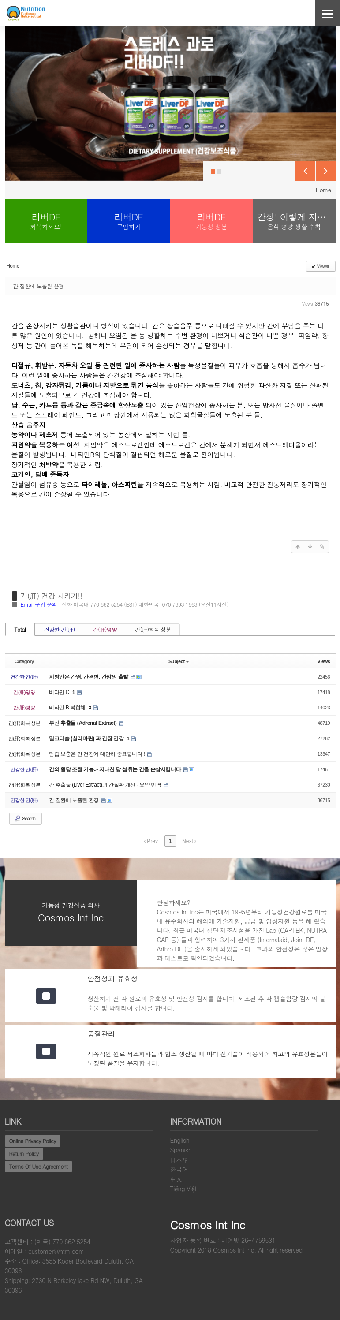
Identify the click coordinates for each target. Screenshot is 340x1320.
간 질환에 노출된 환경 (38, 286)
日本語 (179, 1159)
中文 (176, 1179)
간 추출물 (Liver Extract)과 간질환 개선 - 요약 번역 (105, 785)
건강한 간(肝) (59, 629)
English (180, 1140)
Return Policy (24, 1153)
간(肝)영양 (105, 629)
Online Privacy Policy (32, 1141)
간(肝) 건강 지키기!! (51, 596)
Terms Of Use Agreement (38, 1166)
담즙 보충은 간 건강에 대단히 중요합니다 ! (97, 754)
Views (324, 661)
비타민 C (60, 692)
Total (20, 629)
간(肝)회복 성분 (153, 629)
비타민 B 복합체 (68, 708)
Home (323, 190)
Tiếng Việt (183, 1188)
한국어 (179, 1169)
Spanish (181, 1149)
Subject (178, 661)
